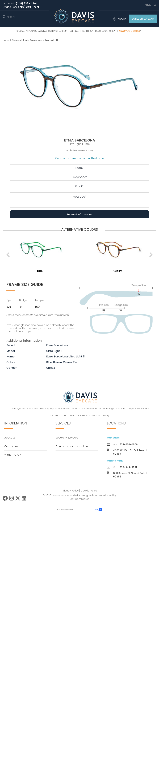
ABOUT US (150, 5)
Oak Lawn (113, 437)
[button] (143, 19)
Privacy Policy (70, 490)
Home (6, 40)
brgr (45, 271)
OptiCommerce (79, 499)
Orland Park (115, 460)
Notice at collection (65, 509)
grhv (121, 271)
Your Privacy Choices (85, 509)
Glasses (16, 40)
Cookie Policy (89, 490)
